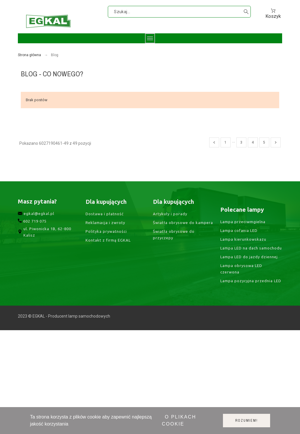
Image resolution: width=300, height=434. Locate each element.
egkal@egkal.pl (36, 226)
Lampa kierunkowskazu (243, 289)
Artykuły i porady (170, 227)
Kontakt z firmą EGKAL (108, 254)
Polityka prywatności (106, 245)
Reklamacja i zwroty (105, 237)
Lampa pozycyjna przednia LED (250, 331)
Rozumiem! (246, 420)
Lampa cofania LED (239, 281)
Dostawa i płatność (105, 228)
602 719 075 (32, 233)
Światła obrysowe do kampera (183, 236)
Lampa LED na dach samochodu (251, 299)
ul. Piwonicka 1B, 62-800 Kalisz (45, 244)
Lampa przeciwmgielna (242, 272)
